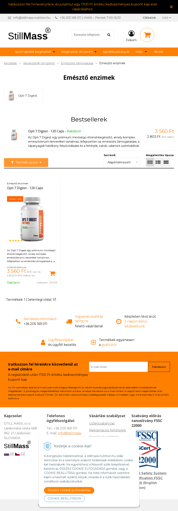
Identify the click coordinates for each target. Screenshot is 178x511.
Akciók (158, 52)
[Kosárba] (52, 273)
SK (9, 454)
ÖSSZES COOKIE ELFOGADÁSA (69, 490)
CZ (20, 454)
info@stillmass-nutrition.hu (31, 18)
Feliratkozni (159, 366)
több (166, 18)
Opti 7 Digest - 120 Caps (46, 131)
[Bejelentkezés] (131, 35)
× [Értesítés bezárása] (171, 6)
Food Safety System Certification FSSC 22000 (149, 478)
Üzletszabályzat (102, 423)
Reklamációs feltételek (107, 430)
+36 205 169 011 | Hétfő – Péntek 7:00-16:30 (90, 18)
